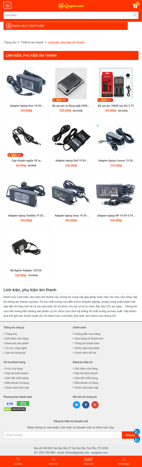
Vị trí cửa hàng (14, 368)
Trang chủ (11, 333)
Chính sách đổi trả (85, 352)
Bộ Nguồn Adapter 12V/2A (26, 270)
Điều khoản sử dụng (17, 382)
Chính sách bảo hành (87, 348)
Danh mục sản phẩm (25, 25)
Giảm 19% (16, 155)
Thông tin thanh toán (87, 343)
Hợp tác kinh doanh (16, 373)
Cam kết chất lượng (16, 378)
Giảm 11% (106, 100)
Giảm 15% (61, 100)
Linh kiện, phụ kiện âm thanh (31, 55)
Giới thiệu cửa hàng (16, 338)
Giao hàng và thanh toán (89, 338)
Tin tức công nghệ (16, 348)
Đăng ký (130, 435)
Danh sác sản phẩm (17, 343)
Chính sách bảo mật (17, 387)
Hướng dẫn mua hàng (87, 333)
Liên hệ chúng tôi (15, 352)
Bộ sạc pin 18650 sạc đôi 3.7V (116, 105)
